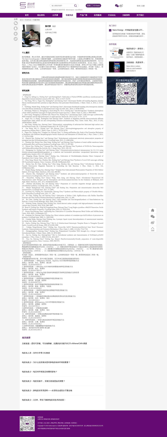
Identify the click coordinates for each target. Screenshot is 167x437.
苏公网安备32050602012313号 (93, 426)
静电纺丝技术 (55, 419)
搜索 (89, 6)
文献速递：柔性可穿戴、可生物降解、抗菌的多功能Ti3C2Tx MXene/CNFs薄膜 (54, 343)
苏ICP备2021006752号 (76, 426)
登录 (138, 6)
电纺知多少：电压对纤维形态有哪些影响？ (39, 372)
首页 (27, 15)
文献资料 (126, 15)
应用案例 (97, 15)
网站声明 (54, 423)
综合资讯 (41, 15)
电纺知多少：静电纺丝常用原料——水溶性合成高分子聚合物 (47, 390)
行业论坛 (112, 15)
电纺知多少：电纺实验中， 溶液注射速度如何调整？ (43, 381)
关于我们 (140, 15)
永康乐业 (40, 419)
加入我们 (47, 423)
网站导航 (60, 423)
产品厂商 (83, 15)
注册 (143, 6)
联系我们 (74, 423)
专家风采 (69, 15)
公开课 (55, 15)
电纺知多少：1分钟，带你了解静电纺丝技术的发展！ (44, 400)
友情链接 (67, 423)
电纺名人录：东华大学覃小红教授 (36, 353)
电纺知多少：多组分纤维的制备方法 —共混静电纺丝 (135, 49)
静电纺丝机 (47, 419)
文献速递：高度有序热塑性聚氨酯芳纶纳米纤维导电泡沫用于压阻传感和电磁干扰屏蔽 (135, 62)
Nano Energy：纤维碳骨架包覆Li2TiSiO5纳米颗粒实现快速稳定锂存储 (128, 30)
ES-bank (96, 6)
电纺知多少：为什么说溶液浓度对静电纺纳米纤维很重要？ (46, 362)
